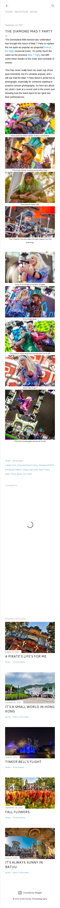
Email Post (18, 461)
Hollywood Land (30, 469)
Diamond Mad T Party (27, 465)
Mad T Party (34, 55)
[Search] (53, 5)
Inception (21, 11)
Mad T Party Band (13, 474)
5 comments (18, 767)
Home (9, 11)
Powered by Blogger (30, 893)
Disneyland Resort (13, 469)
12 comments (19, 662)
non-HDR (27, 474)
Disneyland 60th (46, 465)
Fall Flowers (17, 812)
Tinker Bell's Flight (23, 761)
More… (34, 11)
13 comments (19, 817)
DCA (14, 465)
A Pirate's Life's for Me (26, 656)
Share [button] (7, 461)
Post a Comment (21, 717)
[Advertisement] (30, 589)
